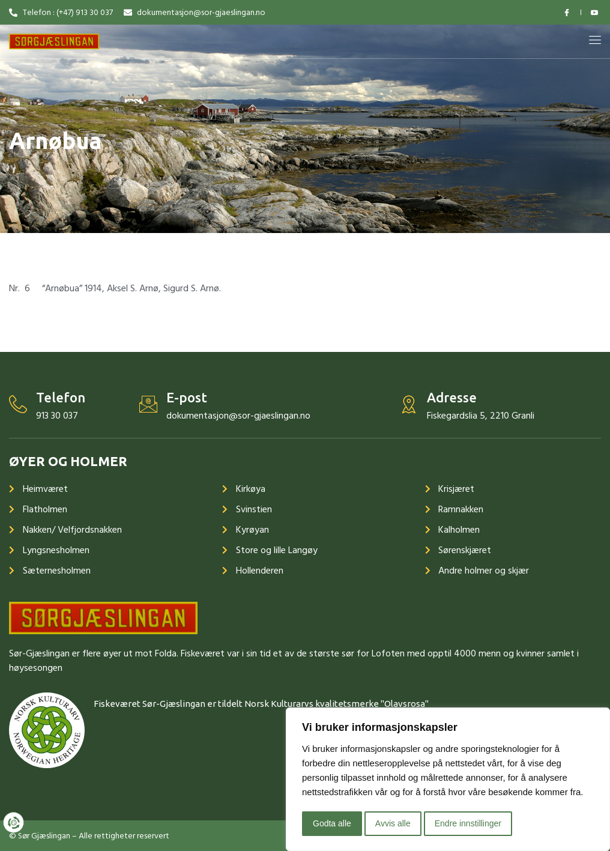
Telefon (60, 397)
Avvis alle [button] (393, 823)
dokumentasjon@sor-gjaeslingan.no (238, 415)
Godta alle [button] (332, 823)
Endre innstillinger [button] (468, 823)
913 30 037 (57, 415)
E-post (186, 397)
